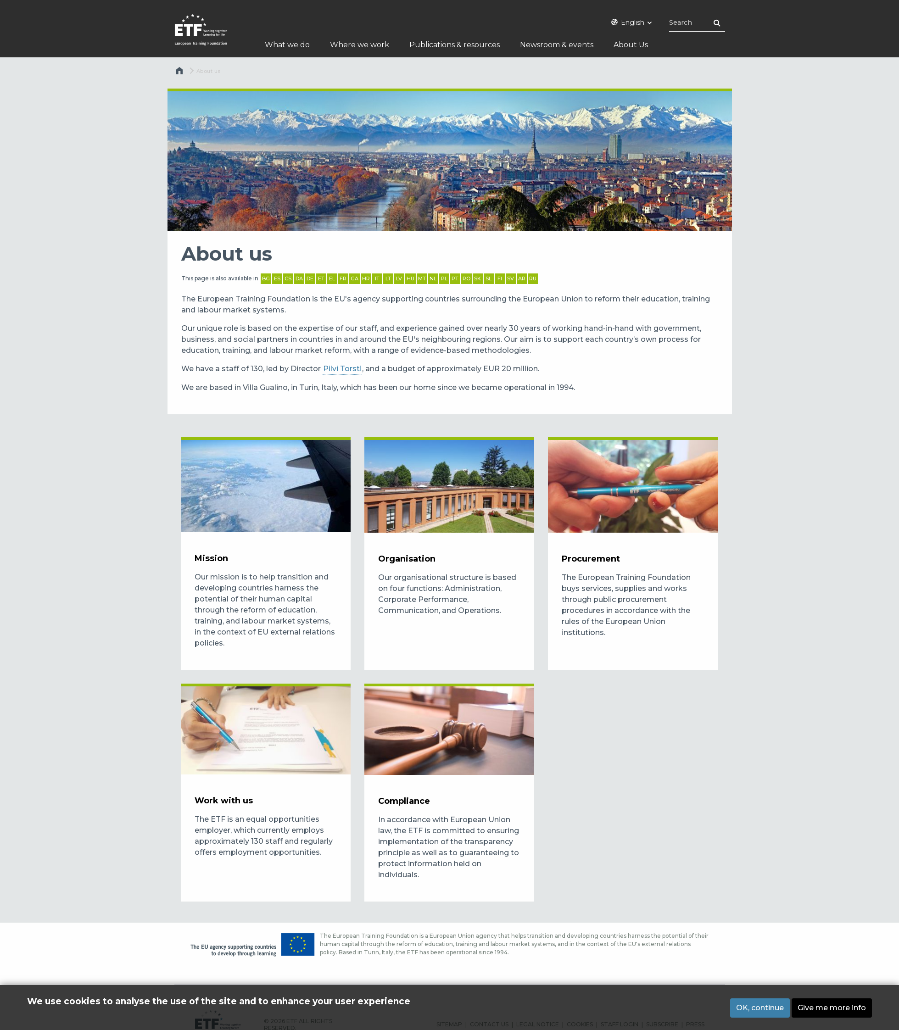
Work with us (224, 801)
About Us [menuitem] (631, 44)
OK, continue (760, 1008)
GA (354, 278)
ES (277, 278)
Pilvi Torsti (342, 368)
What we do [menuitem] (287, 44)
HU (410, 278)
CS (288, 278)
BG (266, 278)
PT (455, 278)
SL (488, 278)
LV (399, 278)
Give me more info (832, 1008)
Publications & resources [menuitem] (454, 44)
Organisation (407, 559)
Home (180, 73)
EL (332, 278)
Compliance (404, 801)
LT (388, 278)
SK (477, 278)
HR (366, 278)
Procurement (591, 559)
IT (377, 278)
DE (310, 278)
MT (422, 278)
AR (521, 278)
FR (343, 278)
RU (532, 278)
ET (321, 278)
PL (444, 278)
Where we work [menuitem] (359, 44)
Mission (211, 558)
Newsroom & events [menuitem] (556, 44)
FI (499, 278)
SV (510, 278)
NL (433, 278)
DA (299, 278)
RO (466, 278)
